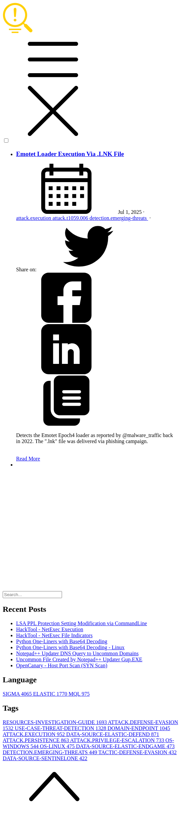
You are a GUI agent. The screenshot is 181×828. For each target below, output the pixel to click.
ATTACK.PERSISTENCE (36, 740)
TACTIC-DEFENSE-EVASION (137, 752)
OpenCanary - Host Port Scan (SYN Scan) (61, 665)
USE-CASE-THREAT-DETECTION (61, 728)
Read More (28, 458)
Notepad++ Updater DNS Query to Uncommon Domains (77, 653)
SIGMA (18, 694)
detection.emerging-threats (118, 218)
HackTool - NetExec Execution (49, 629)
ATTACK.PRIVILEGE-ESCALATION (117, 740)
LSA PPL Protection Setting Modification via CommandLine (81, 623)
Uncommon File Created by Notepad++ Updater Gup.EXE (79, 659)
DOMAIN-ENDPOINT (139, 728)
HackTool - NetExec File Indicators (54, 635)
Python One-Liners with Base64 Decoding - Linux (70, 647)
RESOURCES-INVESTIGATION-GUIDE (55, 722)
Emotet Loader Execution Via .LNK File (70, 153)
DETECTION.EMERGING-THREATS (50, 752)
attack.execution (34, 218)
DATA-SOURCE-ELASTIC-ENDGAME (125, 746)
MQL (78, 694)
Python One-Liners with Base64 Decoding (61, 641)
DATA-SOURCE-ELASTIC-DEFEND (112, 734)
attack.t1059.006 (70, 218)
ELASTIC (51, 694)
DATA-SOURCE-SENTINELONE (45, 758)
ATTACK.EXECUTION (34, 734)
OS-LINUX (58, 746)
